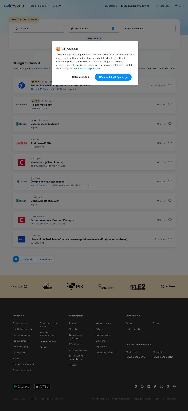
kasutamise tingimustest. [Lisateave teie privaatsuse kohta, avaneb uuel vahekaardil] (87, 68)
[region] (95, 63)
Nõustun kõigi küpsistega (113, 77)
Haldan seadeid (80, 77)
